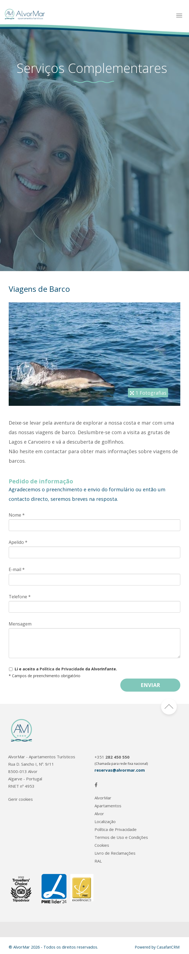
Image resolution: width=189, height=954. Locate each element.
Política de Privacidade (62, 668)
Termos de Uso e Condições (121, 837)
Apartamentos (107, 805)
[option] (94, 148)
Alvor (99, 813)
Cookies (101, 845)
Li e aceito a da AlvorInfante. (66, 668)
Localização (105, 821)
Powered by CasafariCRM (157, 947)
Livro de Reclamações (115, 853)
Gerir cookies (20, 799)
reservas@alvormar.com (119, 770)
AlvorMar (102, 797)
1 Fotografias (151, 392)
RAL (98, 861)
